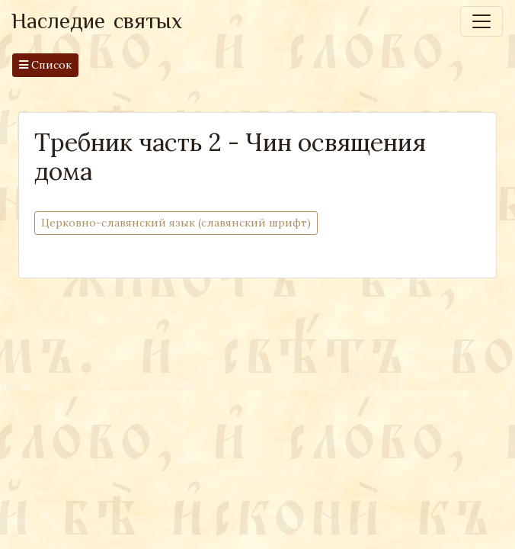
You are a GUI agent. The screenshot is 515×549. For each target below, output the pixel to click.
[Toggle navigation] (481, 21)
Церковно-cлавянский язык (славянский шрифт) (176, 222)
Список (45, 65)
